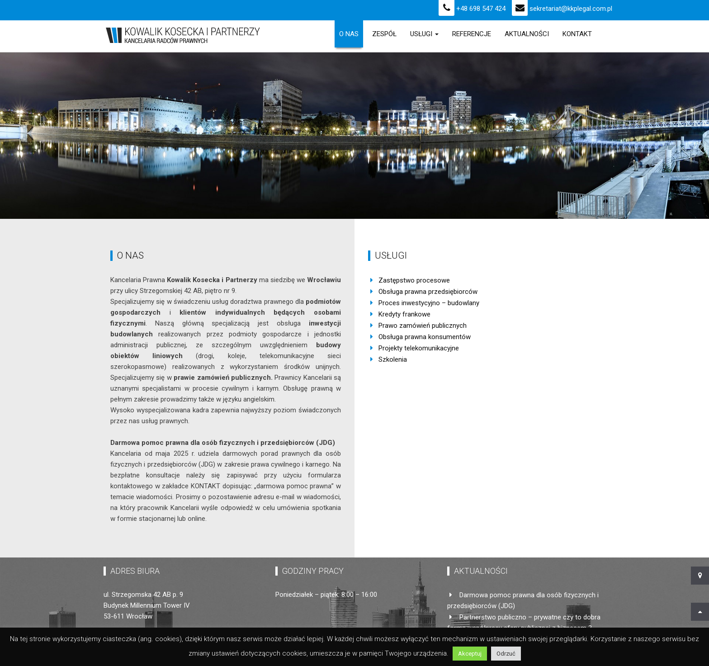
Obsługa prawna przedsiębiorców (427, 292)
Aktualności (527, 34)
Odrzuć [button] (505, 653)
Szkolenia (392, 359)
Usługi (424, 34)
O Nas (349, 34)
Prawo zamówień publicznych (422, 325)
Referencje (471, 34)
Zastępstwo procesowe (414, 280)
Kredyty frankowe (404, 314)
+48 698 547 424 (472, 9)
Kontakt (577, 34)
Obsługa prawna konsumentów (424, 337)
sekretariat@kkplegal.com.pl (562, 9)
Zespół (384, 34)
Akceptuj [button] (470, 653)
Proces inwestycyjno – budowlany (428, 303)
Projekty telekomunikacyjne (418, 348)
